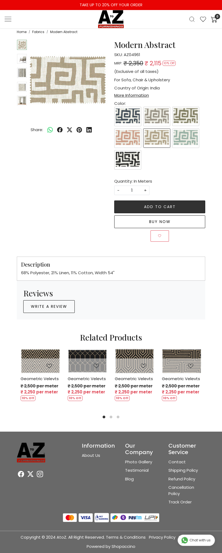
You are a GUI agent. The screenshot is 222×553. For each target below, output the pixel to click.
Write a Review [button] (49, 306)
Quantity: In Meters (133, 181)
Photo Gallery (138, 462)
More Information (131, 95)
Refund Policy (181, 479)
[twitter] (69, 130)
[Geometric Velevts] (40, 361)
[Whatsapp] (50, 130)
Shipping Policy (183, 470)
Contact (177, 462)
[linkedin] (89, 130)
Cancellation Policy (181, 490)
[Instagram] (40, 475)
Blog (129, 479)
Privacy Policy (162, 537)
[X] (30, 475)
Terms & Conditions (126, 537)
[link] (192, 19)
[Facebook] (21, 475)
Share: (37, 129)
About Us (91, 455)
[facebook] (60, 130)
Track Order (180, 502)
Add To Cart (160, 206)
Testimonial (137, 470)
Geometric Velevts (40, 378)
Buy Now (160, 221)
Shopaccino (123, 546)
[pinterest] (79, 130)
